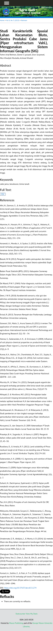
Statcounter (20, 613)
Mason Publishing (16, 623)
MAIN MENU (6, 3)
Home (2, 20)
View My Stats (31, 613)
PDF (3, 194)
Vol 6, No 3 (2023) (12, 20)
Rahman (24, 20)
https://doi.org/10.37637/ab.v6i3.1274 (20, 588)
